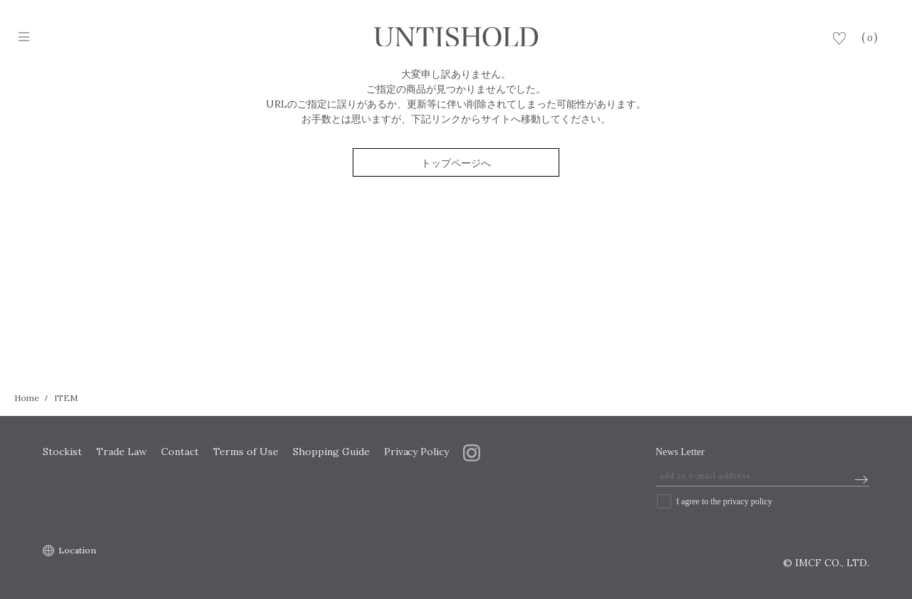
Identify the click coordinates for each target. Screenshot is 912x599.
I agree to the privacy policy (724, 501)
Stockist (62, 451)
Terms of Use (246, 451)
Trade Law (121, 451)
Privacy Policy (417, 451)
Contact (180, 451)
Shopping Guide (331, 451)
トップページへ (456, 163)
